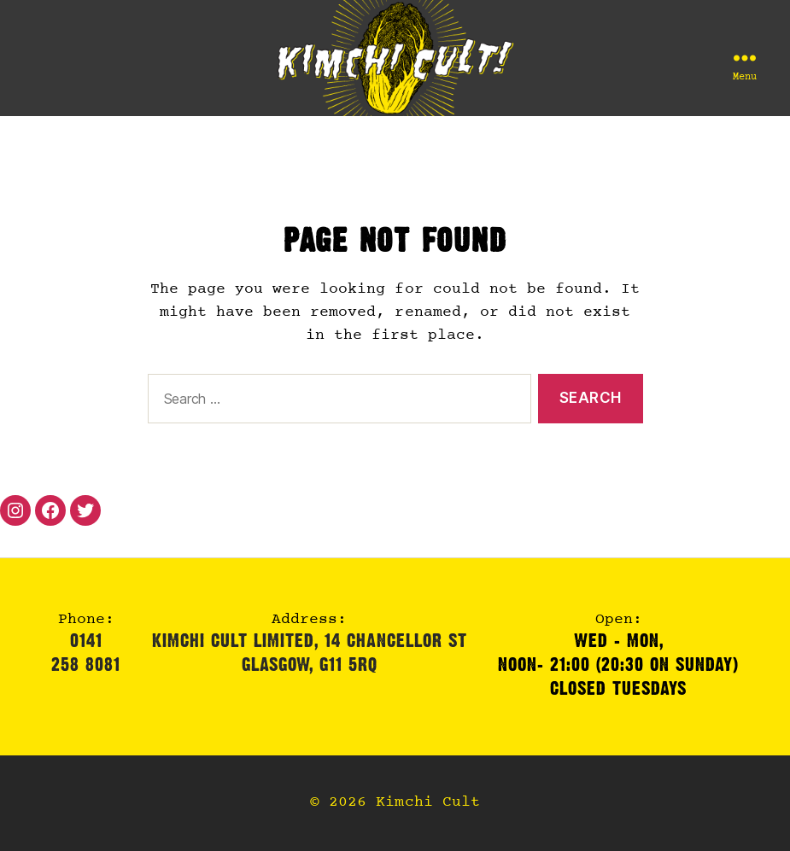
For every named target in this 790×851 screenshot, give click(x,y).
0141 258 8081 (85, 652)
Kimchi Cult (427, 803)
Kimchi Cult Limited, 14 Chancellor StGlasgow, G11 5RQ (309, 652)
